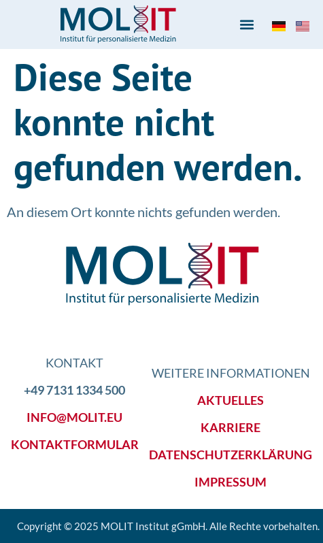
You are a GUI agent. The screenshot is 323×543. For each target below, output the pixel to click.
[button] (247, 25)
